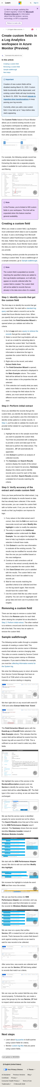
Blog (29, 1075)
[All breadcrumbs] (3, 29)
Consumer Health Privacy (10, 1081)
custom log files (18, 1046)
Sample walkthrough (10, 69)
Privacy (13, 1078)
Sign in (36, 3)
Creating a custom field (11, 64)
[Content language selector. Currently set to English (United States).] (12, 1064)
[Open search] (31, 3)
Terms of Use (27, 1081)
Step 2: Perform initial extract (13, 622)
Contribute (5, 1078)
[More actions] (36, 29)
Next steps (6, 72)
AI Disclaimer (6, 1075)
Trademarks (6, 1084)
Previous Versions (19, 1075)
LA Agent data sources (14, 29)
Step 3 (4, 423)
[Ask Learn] (32, 29)
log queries (19, 1040)
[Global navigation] (2, 3)
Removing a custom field (11, 67)
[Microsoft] (20, 3)
